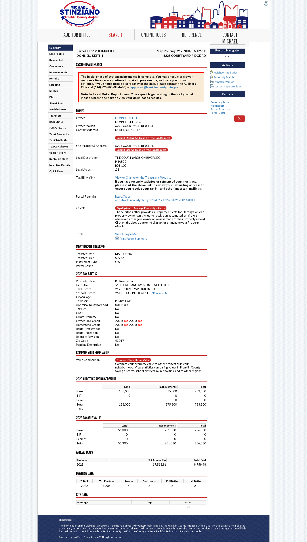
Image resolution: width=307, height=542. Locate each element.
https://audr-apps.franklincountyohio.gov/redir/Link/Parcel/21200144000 (154, 198)
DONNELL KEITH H (127, 118)
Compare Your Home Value (133, 360)
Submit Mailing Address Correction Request (143, 138)
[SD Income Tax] (160, 293)
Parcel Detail (227, 113)
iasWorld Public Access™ (87, 537)
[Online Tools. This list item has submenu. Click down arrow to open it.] (154, 34)
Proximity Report (227, 102)
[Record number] (228, 56)
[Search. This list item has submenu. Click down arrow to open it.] (115, 34)
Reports (227, 94)
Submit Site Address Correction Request (141, 149)
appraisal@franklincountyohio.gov (154, 87)
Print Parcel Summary (131, 238)
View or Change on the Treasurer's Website (143, 177)
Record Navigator (227, 50)
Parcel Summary (227, 109)
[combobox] (115, 34)
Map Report (227, 106)
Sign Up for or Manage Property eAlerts (140, 208)
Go (239, 118)
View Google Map (126, 234)
